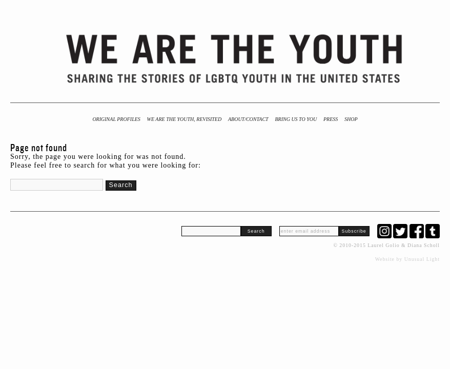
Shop (351, 119)
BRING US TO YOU (296, 119)
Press (330, 119)
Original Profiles (116, 119)
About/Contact (248, 119)
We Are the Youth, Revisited (184, 119)
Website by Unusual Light (407, 259)
